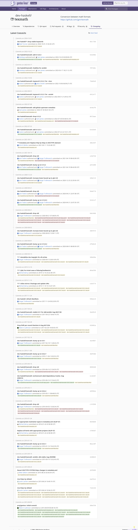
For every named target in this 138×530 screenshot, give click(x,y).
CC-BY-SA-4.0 (55, 526)
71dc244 (93, 481)
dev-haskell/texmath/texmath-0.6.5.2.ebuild (46, 403)
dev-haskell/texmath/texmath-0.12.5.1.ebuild (30, 46)
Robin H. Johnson (25, 323)
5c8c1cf (93, 197)
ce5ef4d (93, 154)
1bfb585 (93, 464)
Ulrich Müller (23, 143)
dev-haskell (23, 15)
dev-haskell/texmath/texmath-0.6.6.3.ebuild (29, 217)
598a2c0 (93, 295)
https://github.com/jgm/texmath (75, 19)
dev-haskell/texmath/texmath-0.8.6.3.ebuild (78, 217)
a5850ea (93, 386)
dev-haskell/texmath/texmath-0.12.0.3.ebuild (47, 158)
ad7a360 (93, 163)
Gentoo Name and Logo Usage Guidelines (76, 526)
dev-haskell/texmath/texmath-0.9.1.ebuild (53, 219)
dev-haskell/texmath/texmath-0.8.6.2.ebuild (71, 366)
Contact (125, 522)
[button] (108, 3)
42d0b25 (93, 451)
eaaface (93, 472)
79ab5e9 (93, 81)
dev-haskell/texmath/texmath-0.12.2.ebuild (66, 119)
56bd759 (93, 498)
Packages (22, 9)
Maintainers (32, 9)
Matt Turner (23, 44)
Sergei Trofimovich (45, 156)
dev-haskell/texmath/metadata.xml (69, 59)
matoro (21, 83)
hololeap (22, 57)
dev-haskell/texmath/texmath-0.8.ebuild (28, 407)
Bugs (71, 26)
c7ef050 (93, 399)
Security (83, 26)
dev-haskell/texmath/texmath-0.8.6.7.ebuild (29, 219)
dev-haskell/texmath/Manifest (51, 59)
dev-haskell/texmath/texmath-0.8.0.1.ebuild (53, 405)
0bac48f (93, 438)
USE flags (43, 9)
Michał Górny (23, 269)
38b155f (93, 141)
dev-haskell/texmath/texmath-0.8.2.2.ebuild (54, 217)
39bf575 (93, 228)
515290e (93, 55)
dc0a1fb (93, 106)
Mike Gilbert (23, 466)
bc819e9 (93, 128)
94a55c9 (93, 308)
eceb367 (93, 371)
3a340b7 (93, 336)
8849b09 (93, 416)
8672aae (93, 115)
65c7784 (93, 42)
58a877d (93, 189)
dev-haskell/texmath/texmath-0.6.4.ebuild (79, 215)
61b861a (93, 321)
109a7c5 (93, 176)
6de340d (93, 210)
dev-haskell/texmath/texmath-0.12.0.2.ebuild (47, 193)
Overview (16, 26)
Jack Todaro (23, 156)
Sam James (41, 57)
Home (14, 9)
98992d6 (93, 362)
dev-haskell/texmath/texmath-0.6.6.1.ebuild (71, 403)
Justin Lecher (23, 474)
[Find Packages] (118, 8)
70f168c (93, 68)
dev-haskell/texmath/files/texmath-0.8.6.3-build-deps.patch (51, 215)
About (64, 9)
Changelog (95, 26)
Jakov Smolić (40, 83)
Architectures (53, 9)
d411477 (93, 93)
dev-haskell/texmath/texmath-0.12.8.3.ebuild (30, 59)
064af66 (93, 267)
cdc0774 (93, 280)
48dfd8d (93, 349)
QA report (42, 26)
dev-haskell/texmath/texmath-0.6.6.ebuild (29, 405)
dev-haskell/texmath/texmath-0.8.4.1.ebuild (46, 366)
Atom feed (93, 33)
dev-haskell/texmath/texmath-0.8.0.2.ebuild (77, 405)
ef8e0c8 (93, 241)
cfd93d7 (93, 425)
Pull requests (57, 26)
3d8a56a (93, 254)
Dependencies (28, 26)
